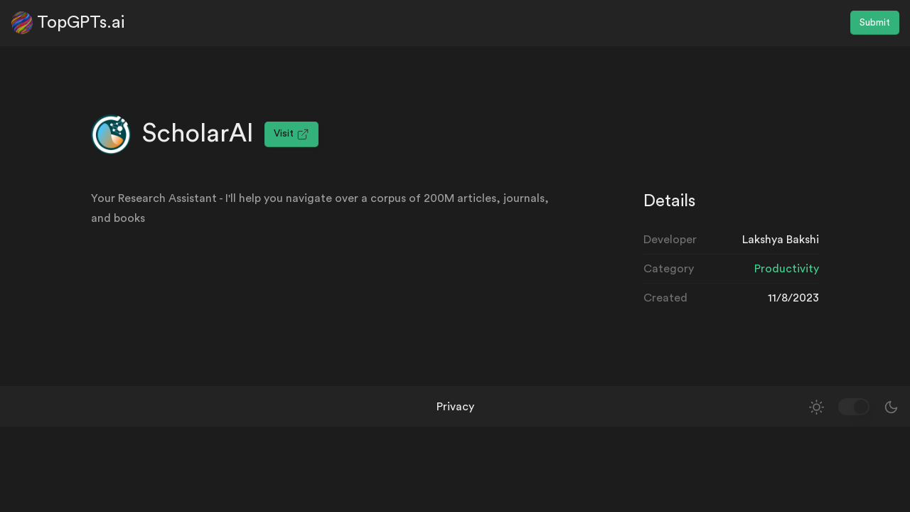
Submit (875, 23)
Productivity (786, 268)
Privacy (455, 406)
